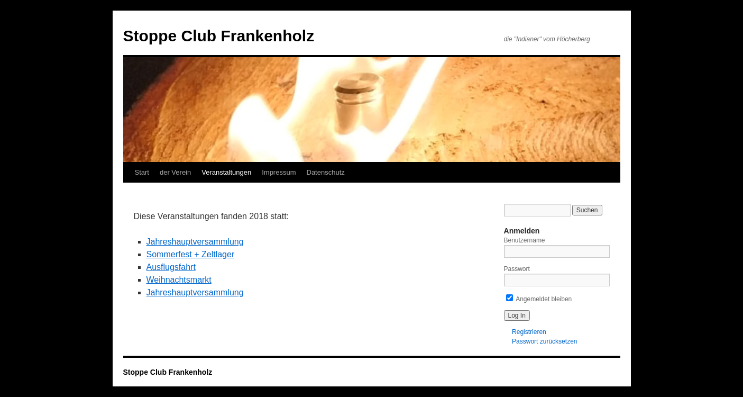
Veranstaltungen (226, 172)
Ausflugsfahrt (171, 267)
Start (142, 172)
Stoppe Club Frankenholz (219, 35)
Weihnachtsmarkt (179, 279)
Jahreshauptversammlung (195, 241)
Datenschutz (326, 172)
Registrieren (529, 332)
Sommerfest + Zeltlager (190, 254)
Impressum (279, 172)
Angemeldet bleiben (539, 299)
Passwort (517, 269)
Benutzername (524, 240)
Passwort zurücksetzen (544, 341)
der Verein (175, 172)
